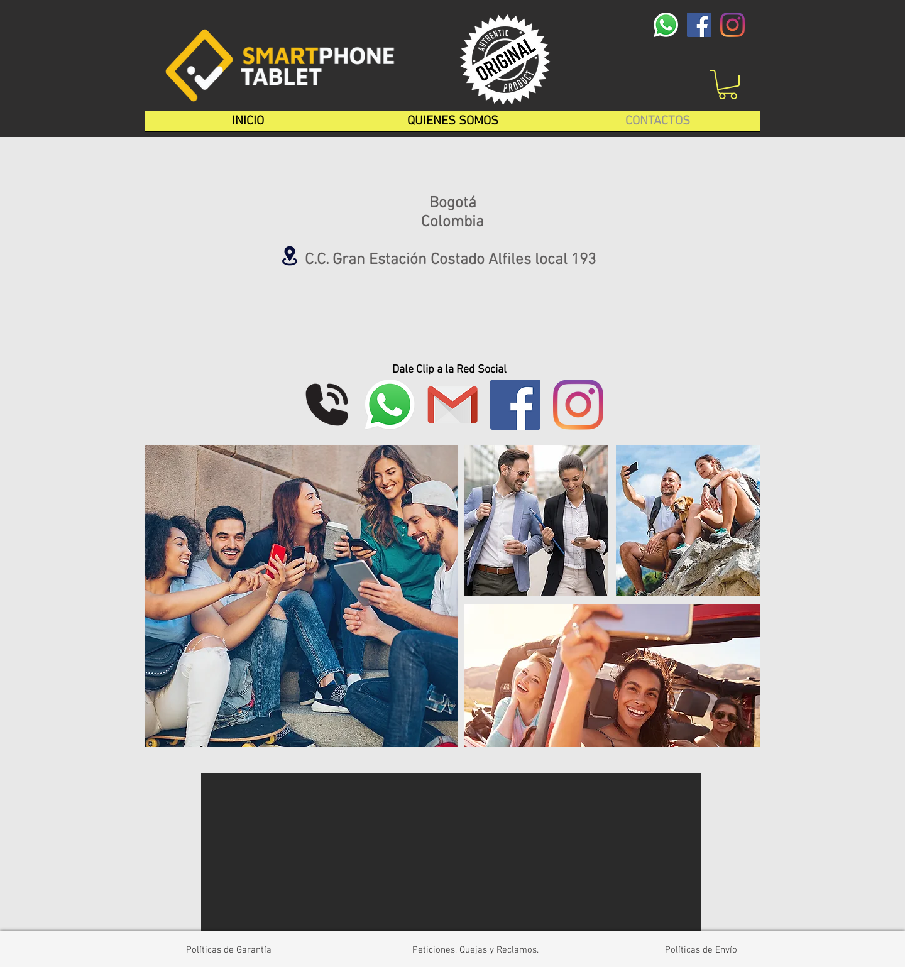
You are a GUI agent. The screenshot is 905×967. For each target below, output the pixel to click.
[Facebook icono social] (699, 25)
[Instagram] (732, 25)
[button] (727, 84)
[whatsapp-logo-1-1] (666, 25)
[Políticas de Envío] (701, 950)
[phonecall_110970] (327, 405)
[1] (452, 405)
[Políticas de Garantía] (228, 950)
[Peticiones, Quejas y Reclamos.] (475, 950)
